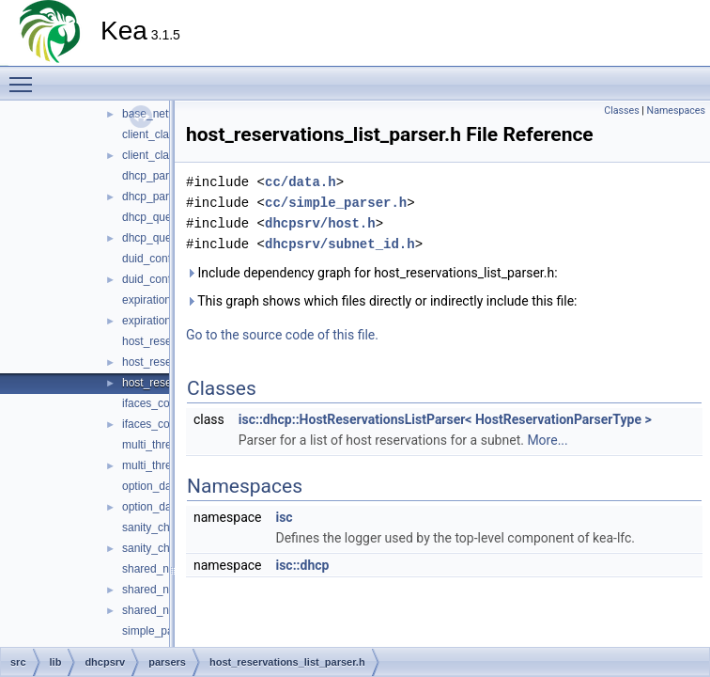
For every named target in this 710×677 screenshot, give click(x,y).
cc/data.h (300, 182)
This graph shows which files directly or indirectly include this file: (382, 300)
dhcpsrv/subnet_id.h (340, 244)
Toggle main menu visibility (25, 76)
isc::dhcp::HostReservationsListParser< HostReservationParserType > (445, 419)
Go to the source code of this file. (282, 334)
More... (547, 440)
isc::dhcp (302, 565)
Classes (621, 110)
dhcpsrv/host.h (320, 223)
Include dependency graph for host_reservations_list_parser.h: (372, 272)
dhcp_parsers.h (161, 196)
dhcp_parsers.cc (163, 175)
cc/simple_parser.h (336, 203)
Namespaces (676, 110)
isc (283, 517)
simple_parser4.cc (167, 631)
